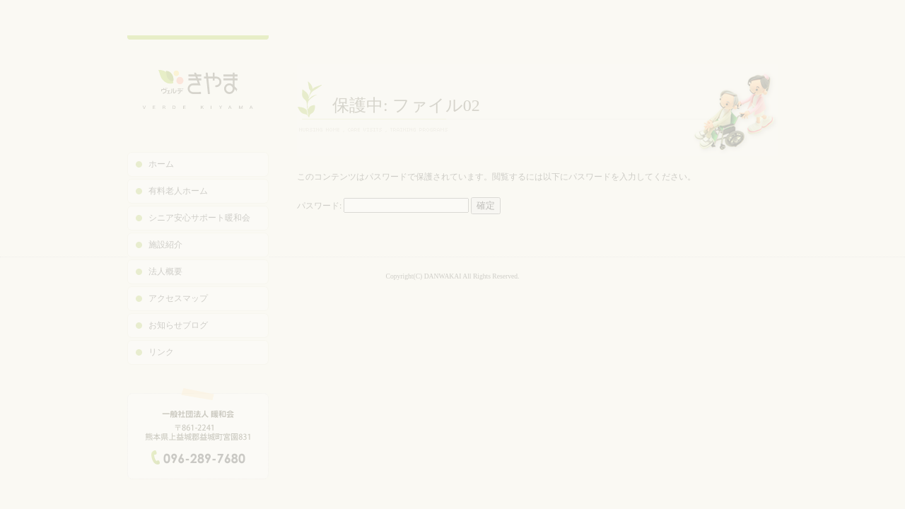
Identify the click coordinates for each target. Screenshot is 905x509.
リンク (161, 352)
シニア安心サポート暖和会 (199, 218)
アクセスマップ (178, 298)
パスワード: (383, 206)
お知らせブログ (178, 325)
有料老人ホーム (178, 191)
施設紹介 (165, 245)
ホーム (161, 164)
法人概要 (165, 271)
